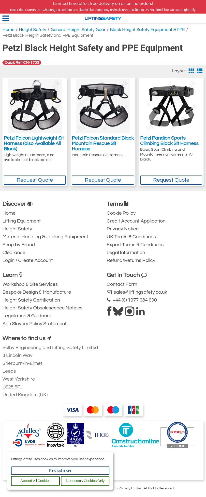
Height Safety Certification (31, 300)
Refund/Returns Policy (131, 260)
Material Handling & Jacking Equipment (45, 236)
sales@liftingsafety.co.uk (137, 292)
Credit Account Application (136, 221)
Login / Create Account (27, 260)
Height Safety (32, 29)
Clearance (13, 252)
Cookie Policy (121, 213)
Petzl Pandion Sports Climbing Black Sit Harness (169, 141)
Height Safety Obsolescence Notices (42, 307)
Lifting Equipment (21, 221)
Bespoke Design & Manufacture (36, 292)
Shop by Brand (18, 244)
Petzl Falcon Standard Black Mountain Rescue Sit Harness (103, 143)
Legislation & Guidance (27, 315)
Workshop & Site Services (30, 284)
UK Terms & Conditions (131, 236)
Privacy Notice (123, 228)
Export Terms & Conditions (135, 244)
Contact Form (122, 284)
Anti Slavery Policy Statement (34, 323)
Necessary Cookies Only (85, 481)
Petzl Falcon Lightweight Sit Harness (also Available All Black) (34, 143)
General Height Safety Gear (78, 29)
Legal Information (126, 252)
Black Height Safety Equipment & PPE (147, 29)
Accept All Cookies (35, 481)
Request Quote (35, 180)
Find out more (60, 470)
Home (8, 29)
